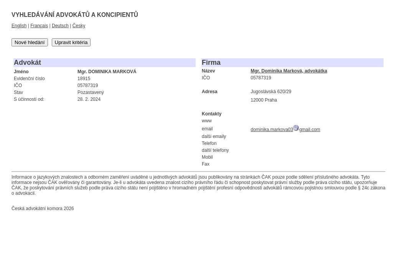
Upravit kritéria (71, 42)
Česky (78, 25)
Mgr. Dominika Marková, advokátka (288, 71)
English (19, 25)
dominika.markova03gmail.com (285, 129)
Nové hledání (30, 42)
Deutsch (60, 25)
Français (39, 25)
